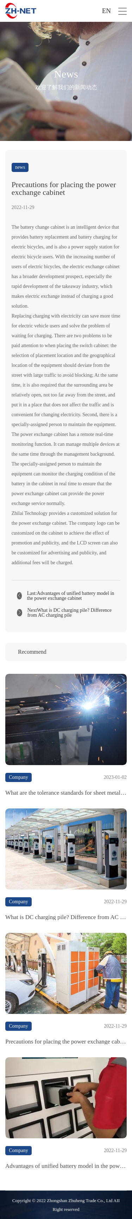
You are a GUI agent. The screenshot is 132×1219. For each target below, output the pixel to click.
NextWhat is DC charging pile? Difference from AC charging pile (69, 613)
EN (106, 10)
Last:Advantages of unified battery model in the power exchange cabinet (70, 596)
